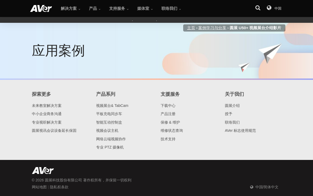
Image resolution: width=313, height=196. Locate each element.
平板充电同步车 (109, 114)
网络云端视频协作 (111, 139)
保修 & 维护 (170, 122)
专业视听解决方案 (47, 122)
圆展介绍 (232, 105)
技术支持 (168, 139)
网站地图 (39, 187)
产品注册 (168, 114)
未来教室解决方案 (47, 105)
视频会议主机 (107, 130)
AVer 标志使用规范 (240, 130)
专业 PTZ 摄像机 (110, 147)
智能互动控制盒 (109, 122)
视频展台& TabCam (112, 105)
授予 (228, 114)
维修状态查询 (172, 130)
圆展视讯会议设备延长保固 (54, 130)
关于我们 (234, 94)
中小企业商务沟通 (47, 114)
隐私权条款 (59, 187)
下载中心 (168, 105)
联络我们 (232, 122)
